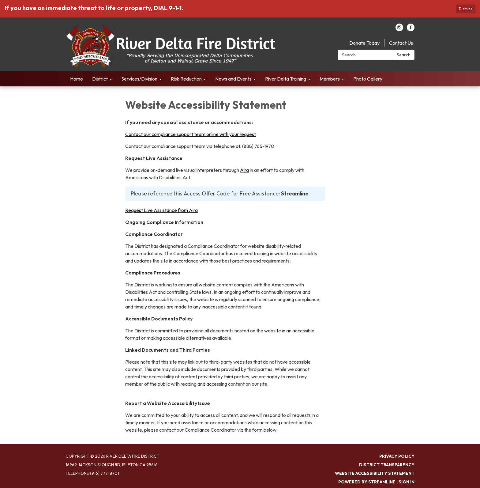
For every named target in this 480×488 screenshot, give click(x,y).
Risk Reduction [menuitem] (186, 79)
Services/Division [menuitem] (139, 79)
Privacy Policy (396, 456)
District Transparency (386, 464)
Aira (244, 170)
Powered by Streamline (367, 482)
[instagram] (399, 29)
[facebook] (410, 29)
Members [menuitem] (330, 79)
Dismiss (465, 8)
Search (404, 55)
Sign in (406, 482)
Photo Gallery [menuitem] (367, 79)
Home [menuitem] (76, 79)
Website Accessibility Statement (374, 473)
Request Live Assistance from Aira (161, 210)
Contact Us (401, 43)
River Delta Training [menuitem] (285, 79)
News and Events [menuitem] (233, 79)
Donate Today (364, 43)
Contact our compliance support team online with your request (190, 134)
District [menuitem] (100, 79)
